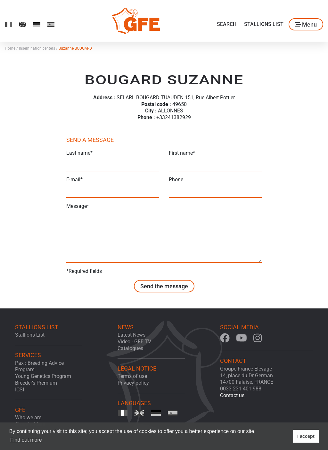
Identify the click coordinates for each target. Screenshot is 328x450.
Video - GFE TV (134, 342)
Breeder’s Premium (36, 383)
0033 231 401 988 (240, 389)
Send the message (164, 286)
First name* (182, 153)
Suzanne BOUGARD (75, 48)
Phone (176, 179)
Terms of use (132, 376)
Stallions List (263, 24)
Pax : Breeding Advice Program (39, 366)
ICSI (19, 390)
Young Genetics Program (43, 376)
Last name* (79, 153)
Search (226, 24)
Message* (77, 206)
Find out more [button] (26, 440)
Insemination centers (39, 48)
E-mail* (74, 179)
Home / (12, 48)
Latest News (131, 335)
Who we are (28, 417)
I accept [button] (306, 436)
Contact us (232, 395)
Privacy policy (133, 383)
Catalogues (130, 348)
